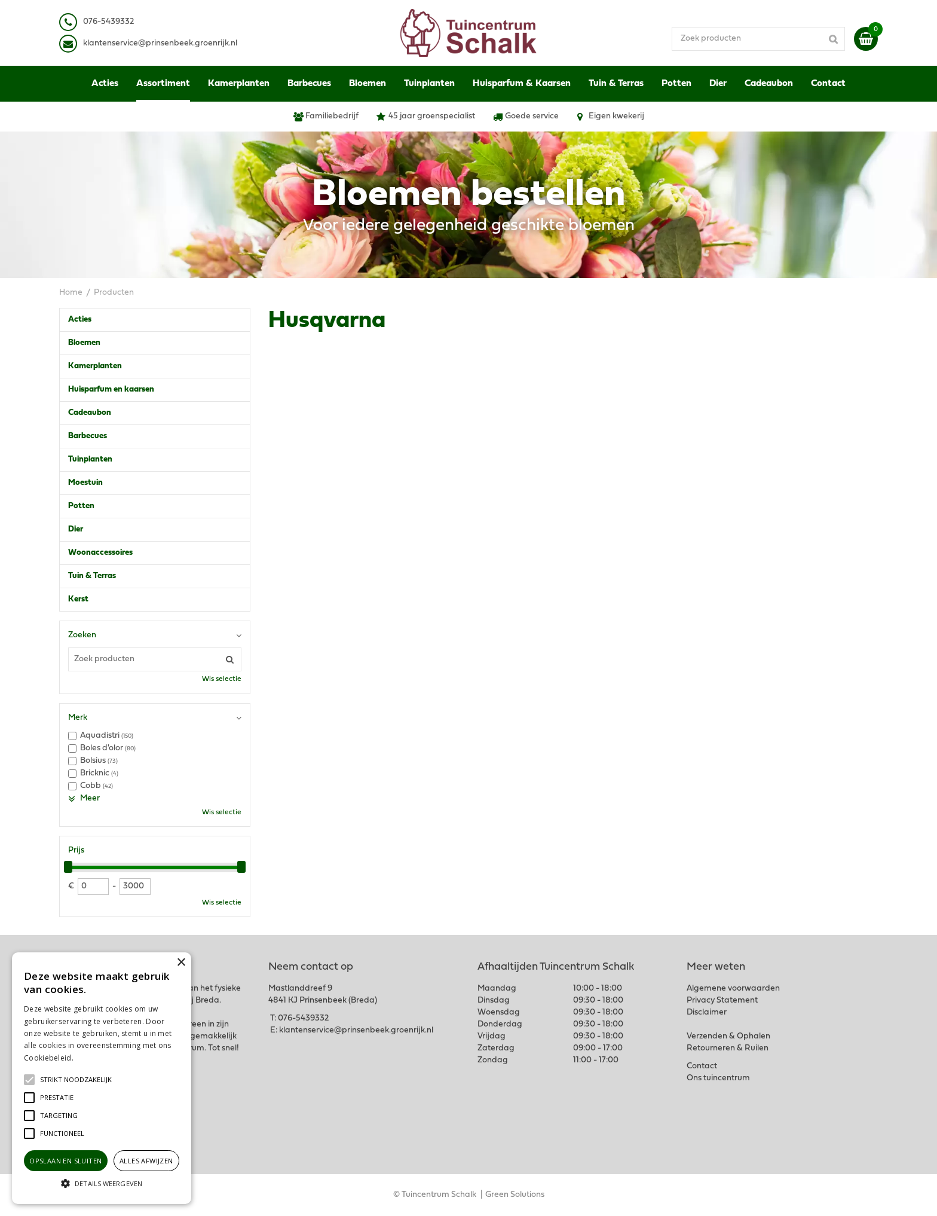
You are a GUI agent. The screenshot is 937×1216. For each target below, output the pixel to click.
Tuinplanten (90, 459)
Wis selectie (221, 679)
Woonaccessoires (100, 553)
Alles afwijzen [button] (146, 1160)
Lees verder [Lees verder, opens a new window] (95, 1057)
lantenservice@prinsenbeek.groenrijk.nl (162, 43)
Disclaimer (707, 1012)
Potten (81, 506)
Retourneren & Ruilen (727, 1048)
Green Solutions (514, 1195)
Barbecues (87, 436)
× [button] (180, 962)
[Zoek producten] (758, 39)
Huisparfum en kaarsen (111, 389)
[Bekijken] (866, 39)
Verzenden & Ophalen (728, 1036)
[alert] (101, 1078)
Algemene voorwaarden (733, 988)
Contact (702, 1066)
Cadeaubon (89, 413)
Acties (79, 319)
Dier (75, 529)
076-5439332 (303, 1018)
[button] (76, 1080)
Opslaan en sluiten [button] (65, 1160)
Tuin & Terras (92, 576)
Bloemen (84, 343)
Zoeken (82, 635)
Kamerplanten (95, 366)
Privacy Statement (722, 1000)
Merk (77, 718)
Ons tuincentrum (718, 1078)
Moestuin (85, 483)
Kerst (78, 599)
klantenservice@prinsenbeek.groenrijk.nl (356, 1030)
